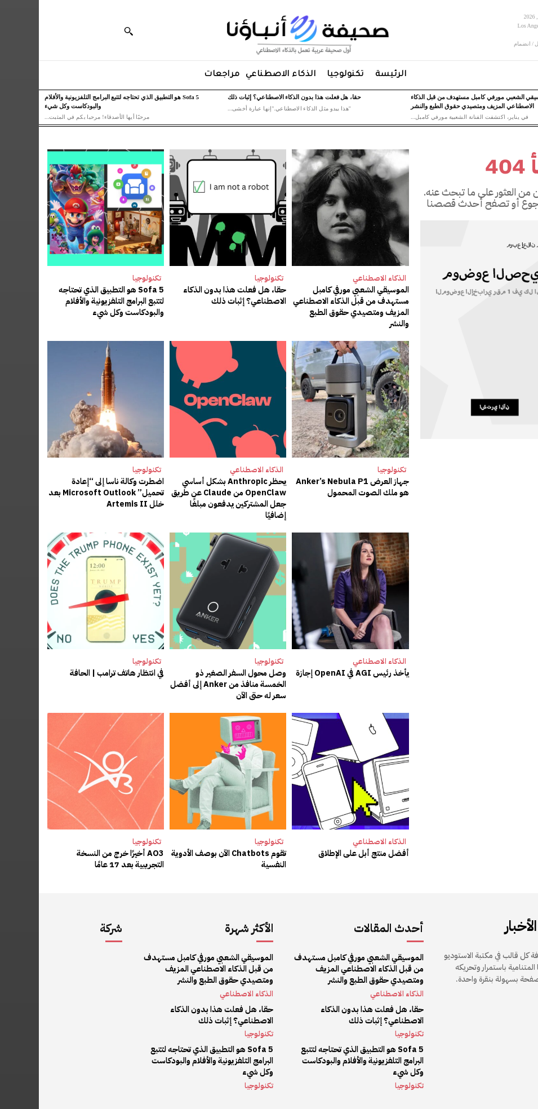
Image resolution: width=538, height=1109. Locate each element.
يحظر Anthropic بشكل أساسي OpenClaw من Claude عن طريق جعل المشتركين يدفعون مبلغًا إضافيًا (191, 497)
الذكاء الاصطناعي (340, 278)
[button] (89, 31)
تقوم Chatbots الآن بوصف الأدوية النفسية (191, 856)
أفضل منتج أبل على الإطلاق (325, 851)
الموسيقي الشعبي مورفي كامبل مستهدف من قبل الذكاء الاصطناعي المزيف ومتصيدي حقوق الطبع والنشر (312, 306)
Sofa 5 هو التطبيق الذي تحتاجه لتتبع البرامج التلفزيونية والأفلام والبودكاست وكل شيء (73, 301)
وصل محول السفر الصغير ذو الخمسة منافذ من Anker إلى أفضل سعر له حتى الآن (189, 682)
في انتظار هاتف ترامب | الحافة (79, 671)
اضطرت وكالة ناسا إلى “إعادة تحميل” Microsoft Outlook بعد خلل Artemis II (68, 492)
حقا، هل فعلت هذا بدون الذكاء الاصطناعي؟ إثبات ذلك (255, 97)
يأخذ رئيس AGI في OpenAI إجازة (314, 671)
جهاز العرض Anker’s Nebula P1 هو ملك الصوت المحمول (314, 486)
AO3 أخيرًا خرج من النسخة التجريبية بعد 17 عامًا (68, 856)
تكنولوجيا (230, 278)
